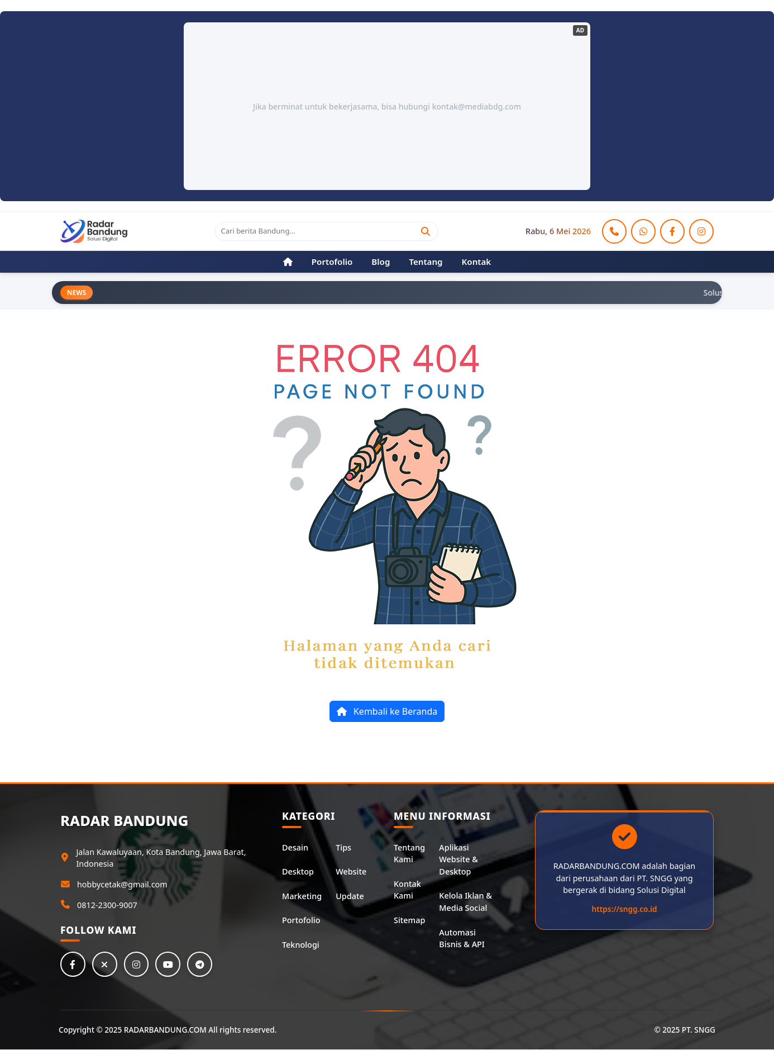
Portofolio (301, 920)
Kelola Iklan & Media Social (465, 902)
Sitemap (409, 920)
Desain (295, 847)
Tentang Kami (409, 853)
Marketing (302, 896)
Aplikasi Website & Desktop (458, 859)
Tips (343, 847)
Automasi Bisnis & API (462, 938)
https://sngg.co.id (624, 909)
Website (351, 872)
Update (350, 896)
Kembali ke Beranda (387, 712)
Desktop (298, 872)
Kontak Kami (407, 889)
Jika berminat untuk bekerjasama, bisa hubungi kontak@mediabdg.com (387, 106)
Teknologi (300, 944)
